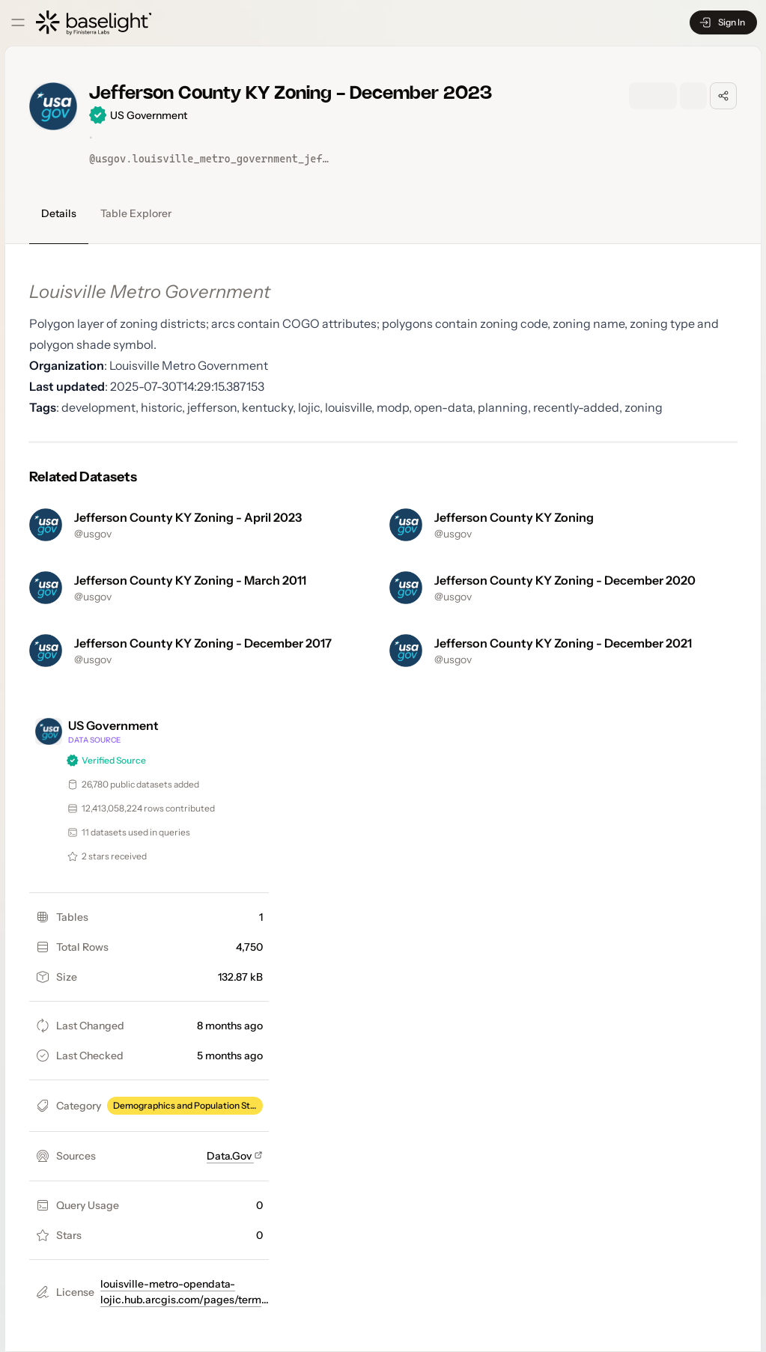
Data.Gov (235, 1156)
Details (58, 213)
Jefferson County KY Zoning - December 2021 (563, 643)
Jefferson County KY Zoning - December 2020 (565, 580)
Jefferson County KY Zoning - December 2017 (203, 643)
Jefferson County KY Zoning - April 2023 (188, 517)
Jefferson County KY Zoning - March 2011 (190, 580)
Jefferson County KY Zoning (514, 517)
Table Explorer (135, 213)
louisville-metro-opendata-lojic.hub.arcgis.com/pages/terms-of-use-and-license (185, 1299)
